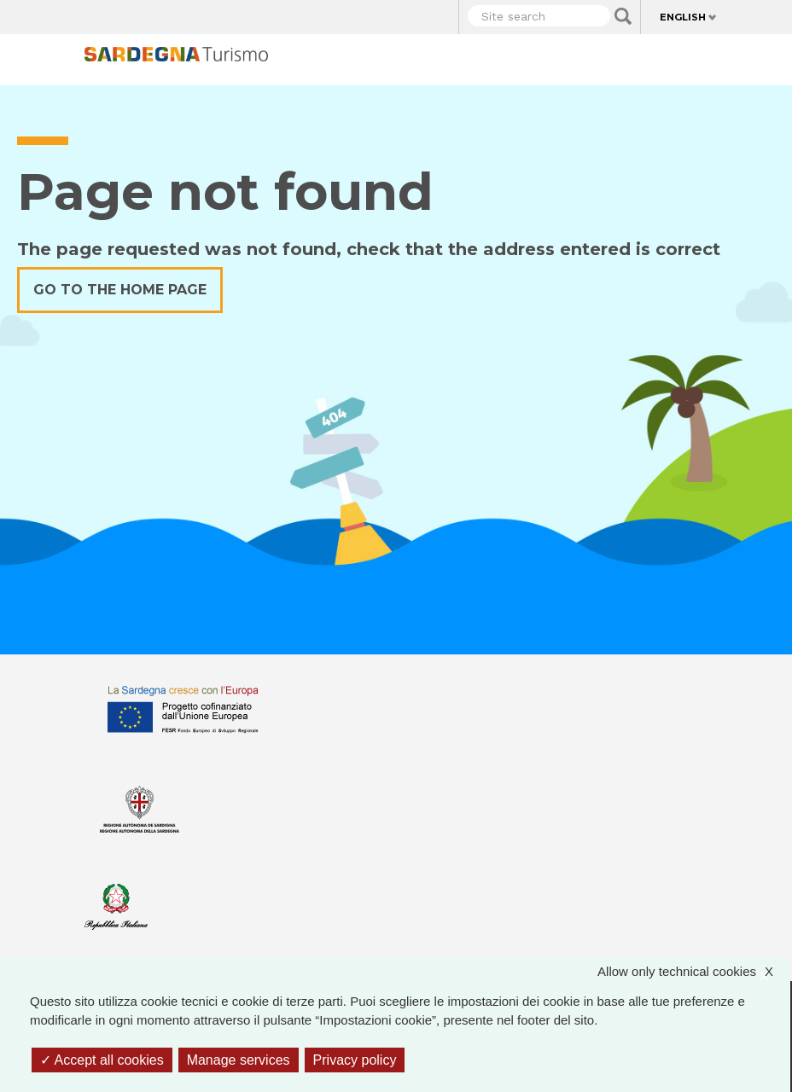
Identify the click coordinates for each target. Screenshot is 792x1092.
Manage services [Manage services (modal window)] (238, 1060)
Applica (623, 16)
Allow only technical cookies (693, 972)
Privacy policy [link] (355, 1060)
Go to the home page (120, 290)
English (683, 17)
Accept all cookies (102, 1060)
